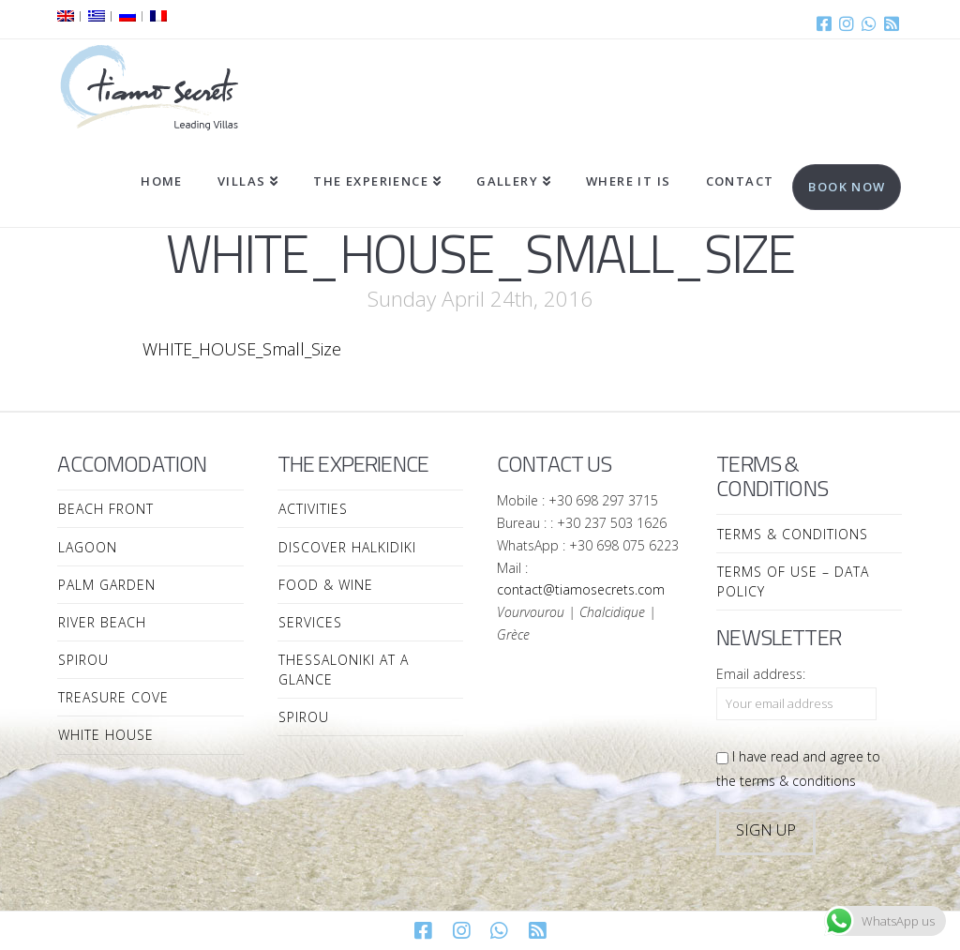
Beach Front (106, 509)
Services (310, 622)
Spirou (83, 660)
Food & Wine (325, 585)
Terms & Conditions (792, 534)
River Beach (102, 622)
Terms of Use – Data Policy (793, 581)
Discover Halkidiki (347, 547)
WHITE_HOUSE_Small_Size (241, 349)
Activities (313, 509)
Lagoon (87, 547)
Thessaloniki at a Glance (343, 669)
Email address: (760, 674)
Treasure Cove (113, 697)
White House (106, 735)
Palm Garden (107, 585)
